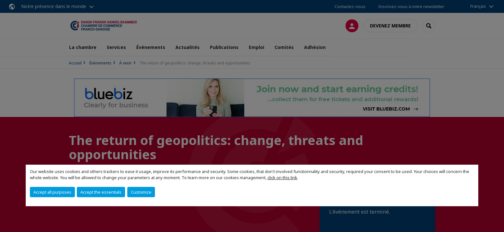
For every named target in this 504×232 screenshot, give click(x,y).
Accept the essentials (101, 192)
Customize (141, 192)
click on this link (282, 177)
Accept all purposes (52, 192)
